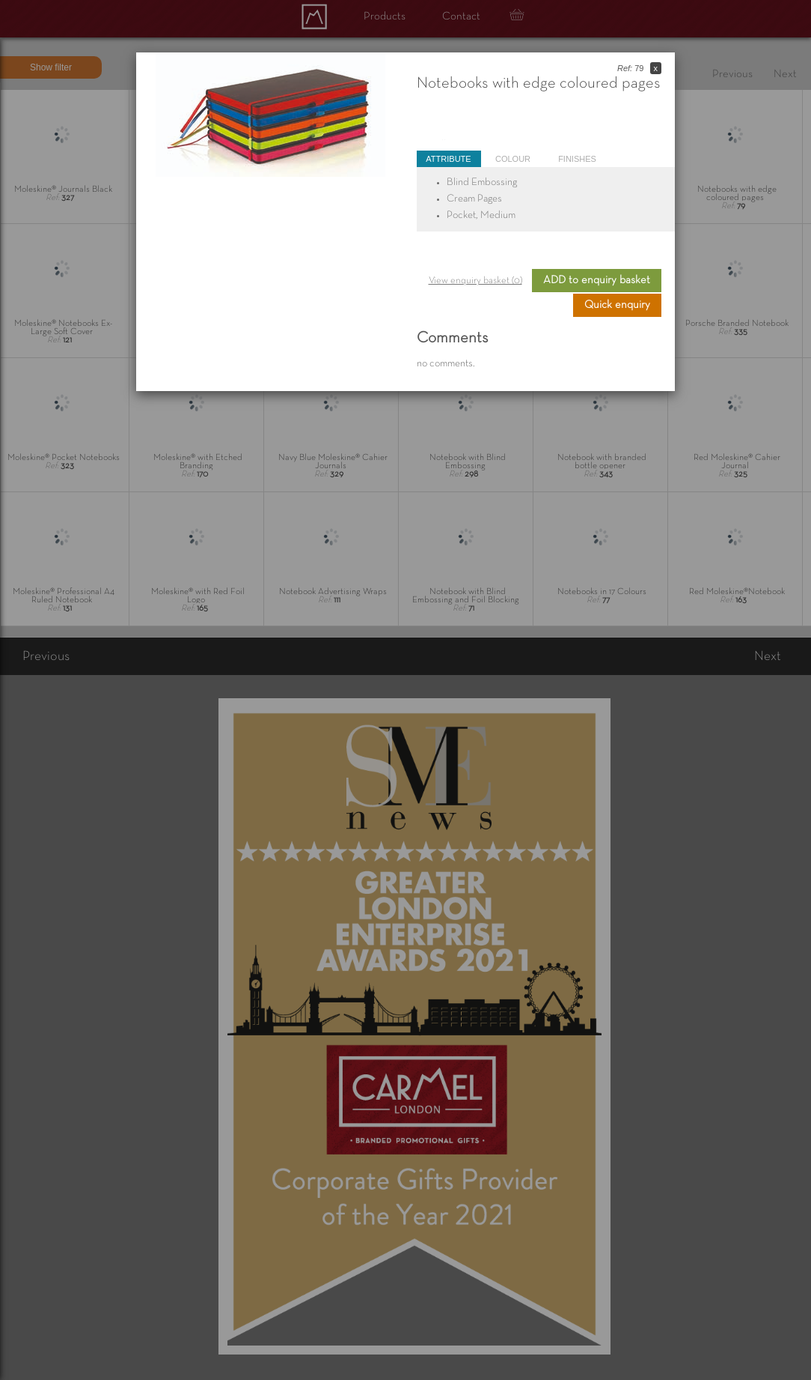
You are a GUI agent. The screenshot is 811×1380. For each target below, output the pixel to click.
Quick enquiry (617, 305)
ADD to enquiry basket (596, 280)
